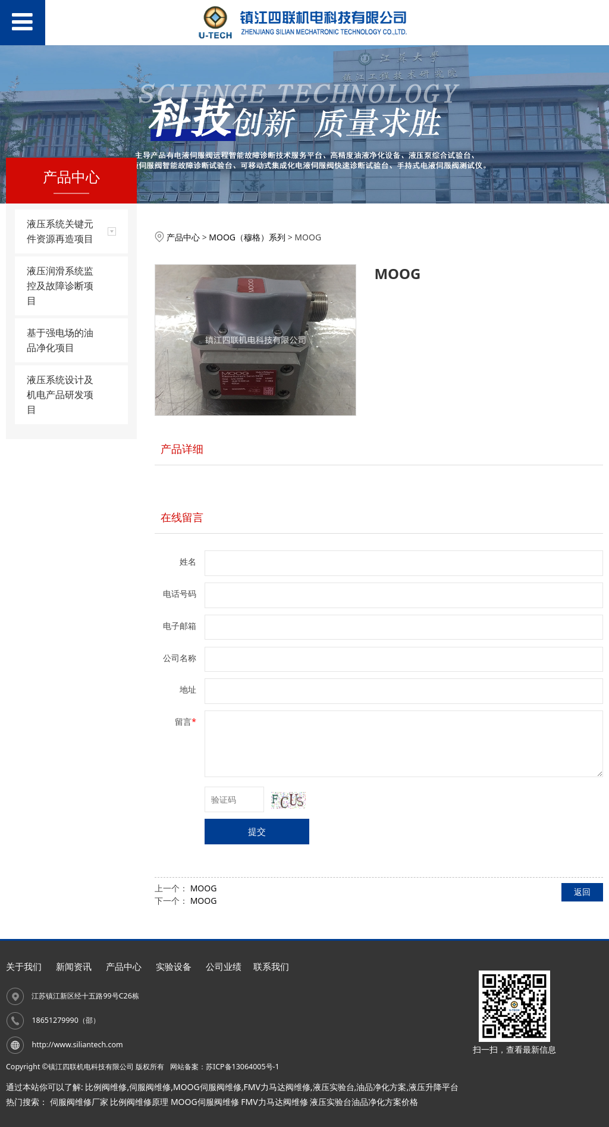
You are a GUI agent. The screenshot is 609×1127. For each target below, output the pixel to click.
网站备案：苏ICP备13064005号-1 (225, 1067)
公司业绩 (223, 966)
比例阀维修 (106, 1086)
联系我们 (271, 966)
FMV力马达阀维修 (276, 1086)
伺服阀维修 (150, 1086)
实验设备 (174, 966)
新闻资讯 (74, 966)
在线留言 (182, 517)
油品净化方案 (381, 1086)
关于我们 (24, 966)
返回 (582, 891)
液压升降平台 (434, 1086)
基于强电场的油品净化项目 (60, 340)
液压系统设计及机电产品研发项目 (60, 394)
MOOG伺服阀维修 (207, 1086)
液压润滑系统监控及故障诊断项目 (60, 285)
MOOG (203, 888)
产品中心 (183, 237)
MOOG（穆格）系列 (247, 237)
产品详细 (182, 449)
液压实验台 (333, 1086)
